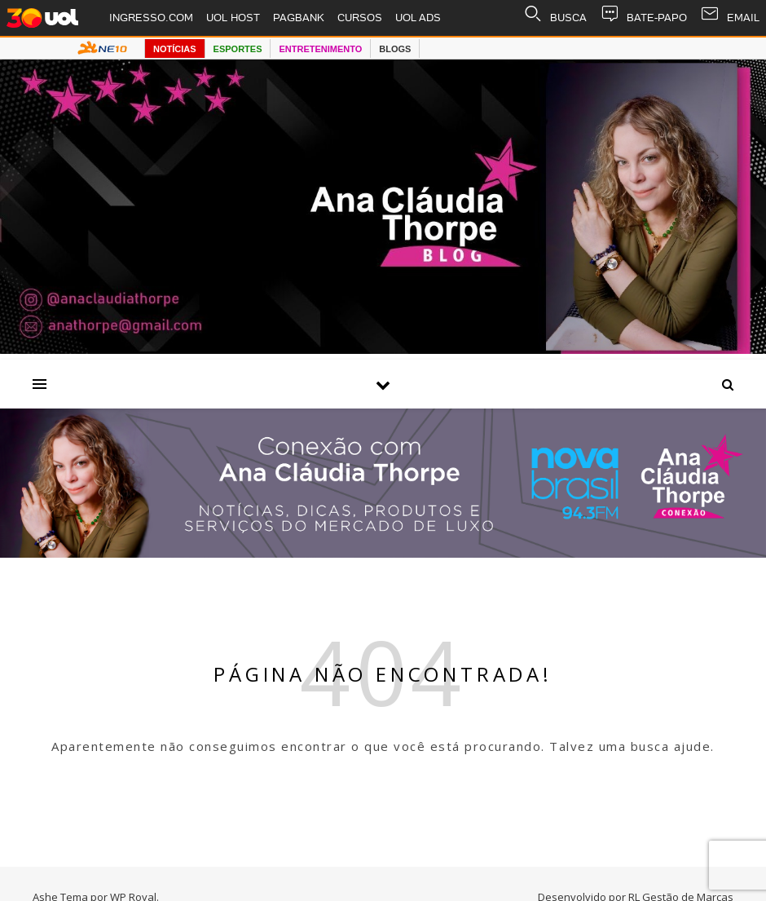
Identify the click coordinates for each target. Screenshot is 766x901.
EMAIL (729, 18)
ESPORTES (238, 49)
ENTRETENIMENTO (320, 49)
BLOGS (395, 49)
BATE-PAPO (643, 18)
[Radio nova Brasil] (383, 553)
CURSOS (359, 17)
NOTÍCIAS (174, 49)
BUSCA (555, 18)
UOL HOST (233, 17)
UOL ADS (418, 17)
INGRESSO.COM (151, 17)
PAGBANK (298, 17)
